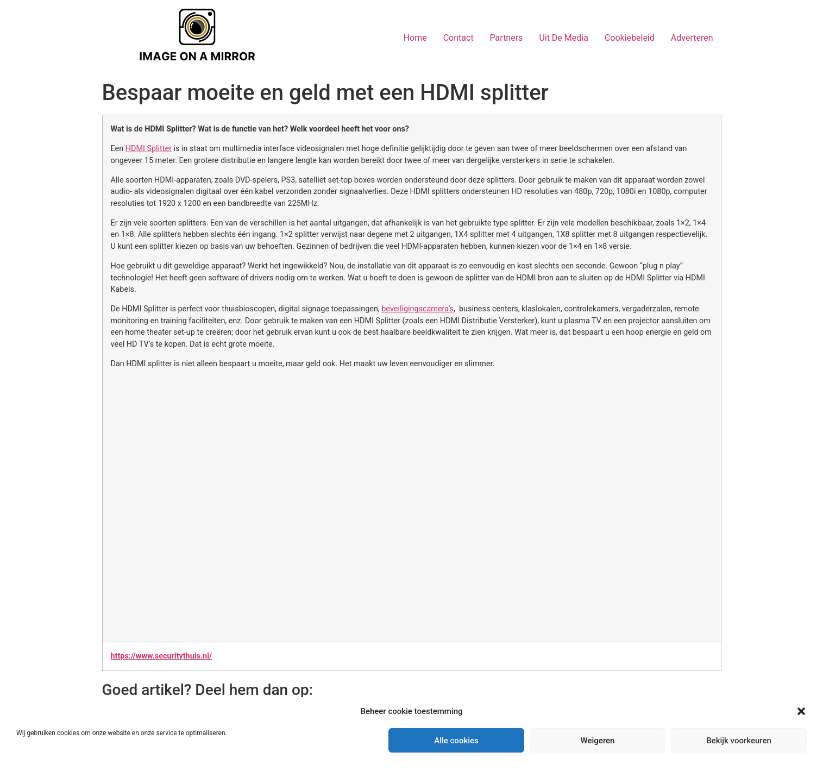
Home (415, 38)
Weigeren (598, 740)
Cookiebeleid (630, 38)
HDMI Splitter (148, 148)
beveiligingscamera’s (417, 309)
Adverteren (692, 38)
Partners (506, 38)
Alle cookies (456, 740)
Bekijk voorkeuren (738, 740)
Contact (458, 38)
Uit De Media (563, 38)
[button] (801, 711)
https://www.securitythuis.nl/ (161, 656)
